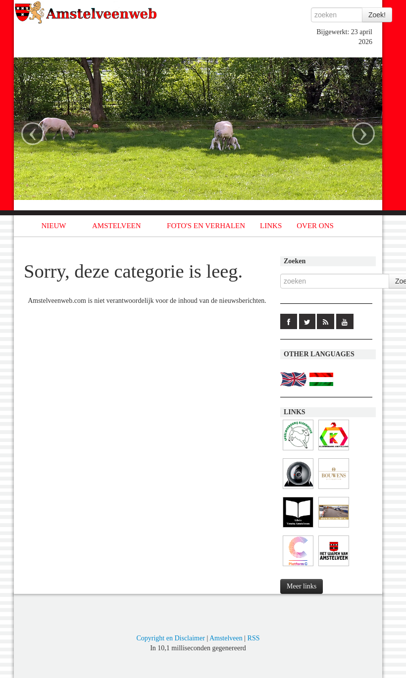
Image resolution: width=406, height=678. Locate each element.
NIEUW (54, 226)
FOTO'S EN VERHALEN (206, 226)
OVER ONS (315, 226)
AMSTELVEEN (116, 226)
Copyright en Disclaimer (170, 638)
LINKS (271, 226)
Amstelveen (226, 638)
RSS (254, 638)
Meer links (301, 586)
